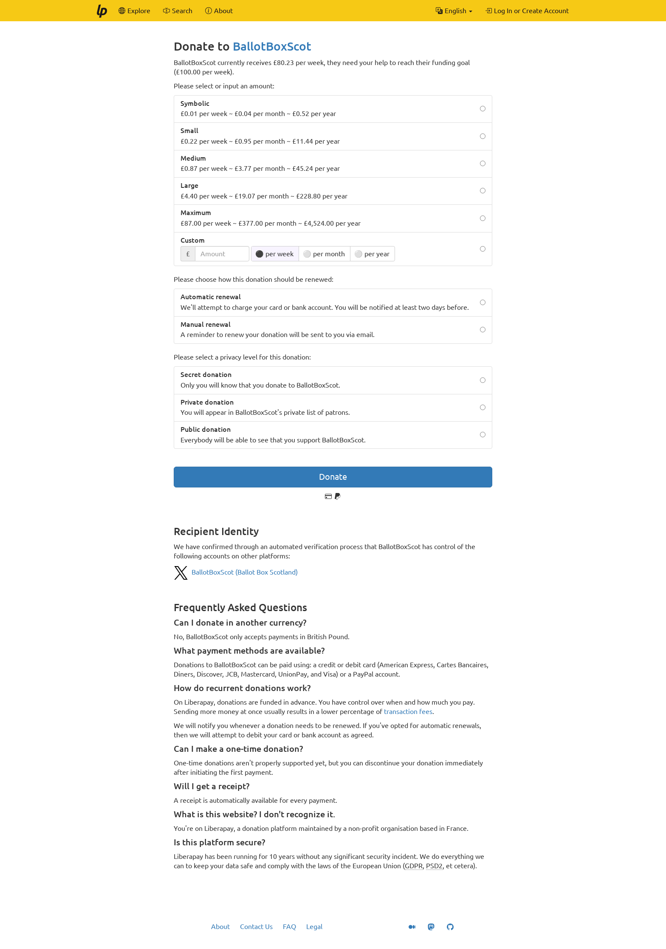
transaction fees (408, 711)
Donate (333, 477)
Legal (314, 926)
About (220, 926)
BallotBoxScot (272, 46)
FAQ (289, 926)
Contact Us (256, 926)
